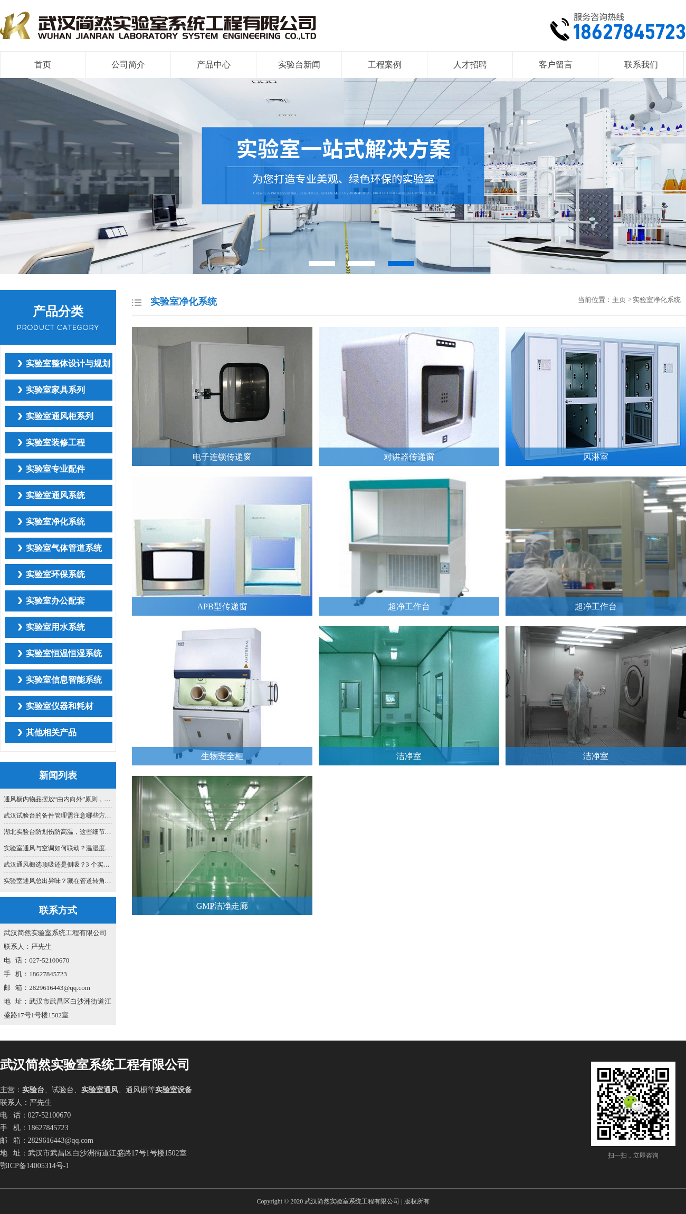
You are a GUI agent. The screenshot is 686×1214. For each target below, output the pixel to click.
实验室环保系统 (55, 574)
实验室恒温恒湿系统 (64, 653)
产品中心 (214, 64)
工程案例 (385, 64)
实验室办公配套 (55, 600)
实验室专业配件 (55, 468)
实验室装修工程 (55, 442)
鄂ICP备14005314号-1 (34, 1166)
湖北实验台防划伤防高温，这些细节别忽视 (58, 832)
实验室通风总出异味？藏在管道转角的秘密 (58, 881)
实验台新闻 (299, 64)
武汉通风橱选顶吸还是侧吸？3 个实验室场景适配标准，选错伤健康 (58, 864)
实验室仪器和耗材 (59, 706)
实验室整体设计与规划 (68, 363)
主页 (619, 300)
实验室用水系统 (55, 627)
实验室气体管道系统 (64, 547)
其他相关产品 (51, 732)
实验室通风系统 (55, 495)
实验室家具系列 (55, 389)
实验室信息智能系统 (64, 679)
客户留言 (556, 64)
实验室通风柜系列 (59, 416)
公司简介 (128, 64)
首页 (42, 64)
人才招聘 (470, 64)
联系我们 (641, 64)
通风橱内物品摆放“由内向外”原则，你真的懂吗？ (58, 799)
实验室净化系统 (55, 521)
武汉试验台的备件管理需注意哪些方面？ (58, 815)
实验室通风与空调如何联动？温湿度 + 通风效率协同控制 (58, 848)
